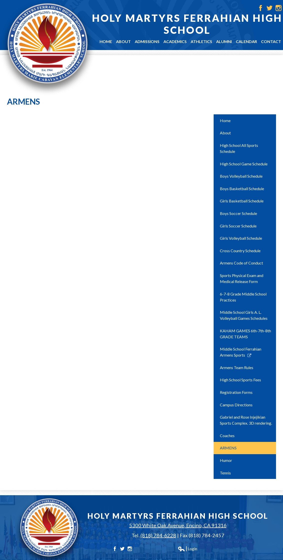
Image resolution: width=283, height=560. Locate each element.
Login (187, 548)
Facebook (261, 8)
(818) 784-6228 (158, 535)
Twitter (270, 8)
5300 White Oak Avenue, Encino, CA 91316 (178, 525)
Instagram (279, 8)
